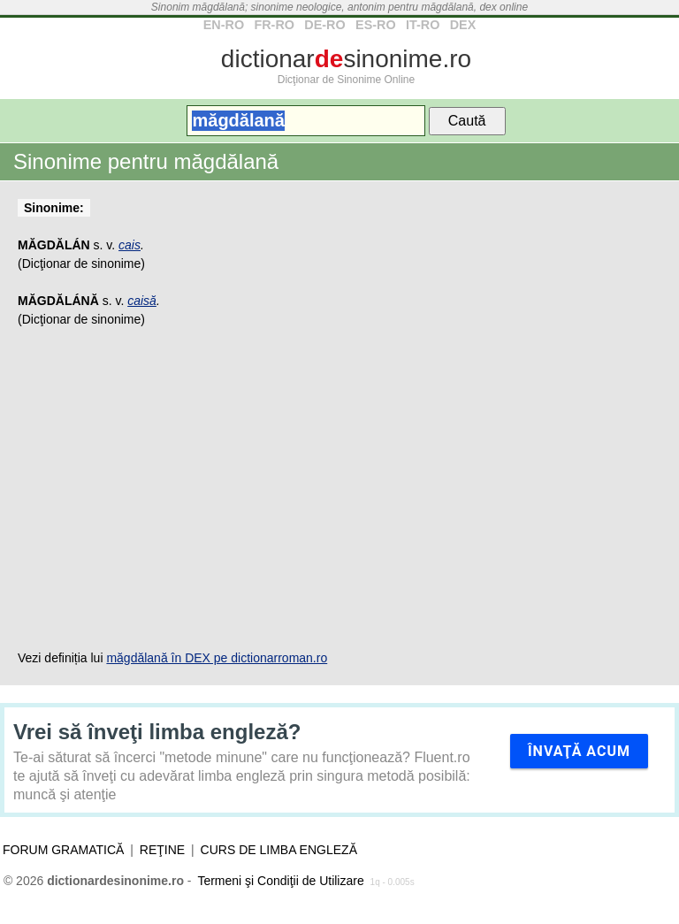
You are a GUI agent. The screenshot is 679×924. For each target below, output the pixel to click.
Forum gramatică (63, 850)
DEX (463, 25)
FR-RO (274, 25)
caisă (141, 301)
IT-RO (422, 25)
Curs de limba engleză (279, 850)
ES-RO (375, 25)
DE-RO (324, 25)
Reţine (162, 850)
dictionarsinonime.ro (346, 59)
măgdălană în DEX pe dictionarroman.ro (216, 658)
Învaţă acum (579, 751)
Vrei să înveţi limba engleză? (157, 732)
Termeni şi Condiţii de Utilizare (280, 881)
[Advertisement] (339, 489)
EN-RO (223, 25)
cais (129, 245)
